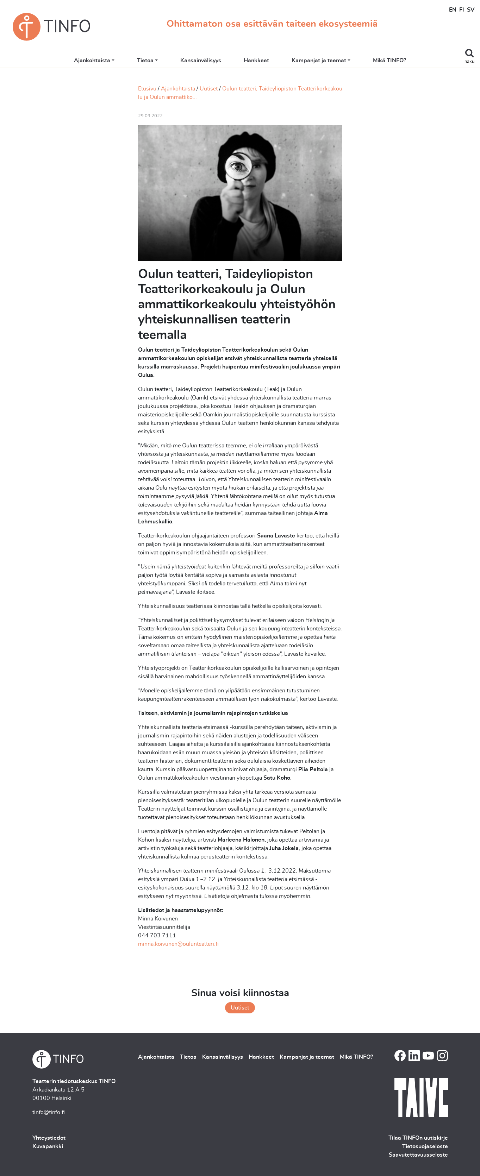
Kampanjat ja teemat (319, 60)
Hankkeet (256, 60)
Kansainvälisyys (200, 60)
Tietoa (145, 60)
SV (470, 10)
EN (452, 10)
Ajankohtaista (92, 60)
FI (461, 10)
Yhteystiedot (49, 1138)
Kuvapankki (47, 1146)
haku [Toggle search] (469, 61)
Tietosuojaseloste (425, 1146)
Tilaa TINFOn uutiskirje (418, 1138)
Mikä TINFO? (389, 60)
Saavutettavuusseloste (418, 1155)
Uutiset (209, 89)
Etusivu (147, 89)
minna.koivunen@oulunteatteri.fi (178, 944)
